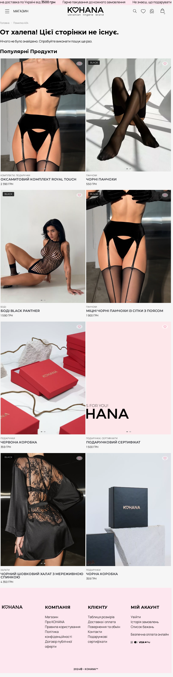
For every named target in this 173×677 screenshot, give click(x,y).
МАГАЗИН (20, 11)
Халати (5, 570)
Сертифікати (110, 438)
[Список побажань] (79, 64)
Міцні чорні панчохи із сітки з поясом (124, 311)
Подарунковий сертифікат (113, 442)
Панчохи (91, 175)
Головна (4, 23)
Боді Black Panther (20, 311)
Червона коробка (19, 442)
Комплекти (8, 175)
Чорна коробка (102, 574)
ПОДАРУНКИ (23, 175)
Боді (3, 306)
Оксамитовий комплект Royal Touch (38, 179)
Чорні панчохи (101, 179)
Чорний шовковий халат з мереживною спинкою (42, 575)
